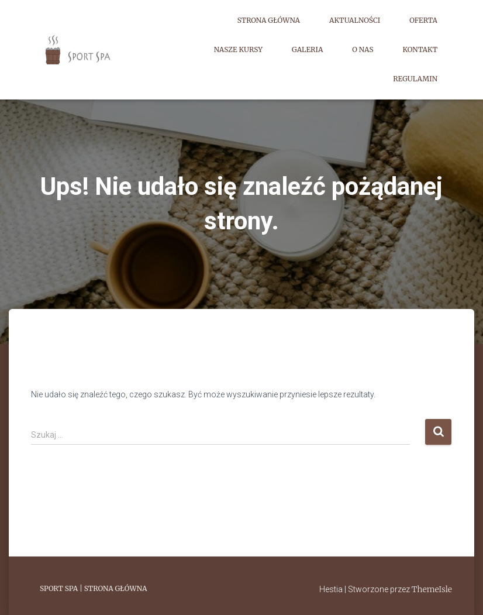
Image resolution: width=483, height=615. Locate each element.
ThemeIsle (432, 589)
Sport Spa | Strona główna (93, 588)
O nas (362, 49)
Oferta (423, 20)
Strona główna (268, 20)
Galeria (307, 49)
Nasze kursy (238, 49)
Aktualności (354, 20)
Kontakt (420, 49)
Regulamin (415, 78)
